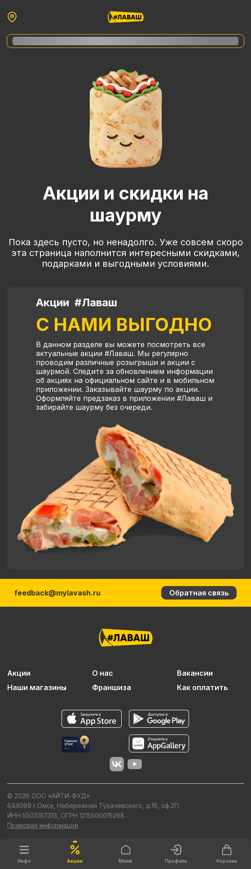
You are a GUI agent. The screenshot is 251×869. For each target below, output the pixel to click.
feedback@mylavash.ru (57, 592)
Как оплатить (202, 687)
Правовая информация (42, 825)
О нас (102, 673)
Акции (19, 673)
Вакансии (195, 673)
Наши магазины (36, 687)
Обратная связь (199, 592)
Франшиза (111, 687)
